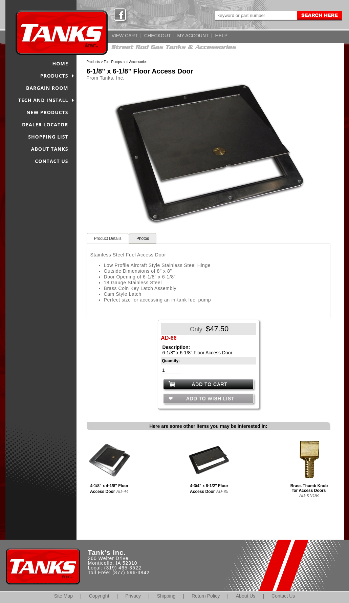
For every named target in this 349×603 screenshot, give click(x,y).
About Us (246, 596)
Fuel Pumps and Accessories (125, 62)
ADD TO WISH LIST (209, 398)
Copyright (99, 596)
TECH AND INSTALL (43, 100)
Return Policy (206, 596)
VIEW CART (125, 35)
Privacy (133, 596)
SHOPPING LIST (48, 136)
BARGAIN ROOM (47, 88)
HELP (221, 35)
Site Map (63, 596)
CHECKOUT (157, 35)
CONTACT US (51, 161)
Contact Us (283, 596)
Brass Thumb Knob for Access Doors (309, 488)
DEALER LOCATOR (45, 124)
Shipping (166, 596)
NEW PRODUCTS (47, 112)
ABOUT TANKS (49, 149)
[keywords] (255, 15)
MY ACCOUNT (193, 35)
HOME (60, 63)
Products (93, 62)
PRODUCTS (54, 75)
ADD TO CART (209, 384)
